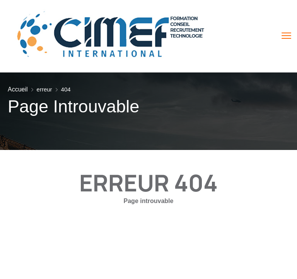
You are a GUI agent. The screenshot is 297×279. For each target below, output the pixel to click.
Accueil (18, 89)
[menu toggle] (286, 36)
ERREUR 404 (148, 182)
